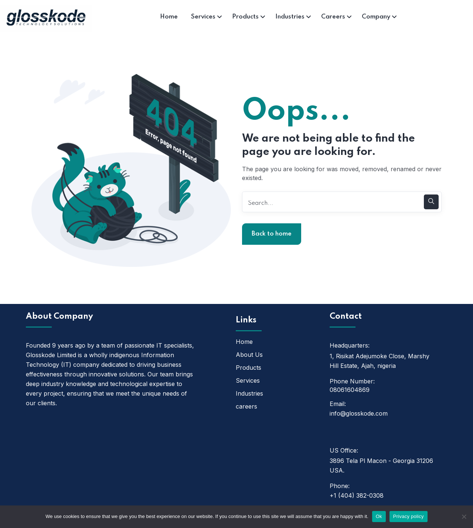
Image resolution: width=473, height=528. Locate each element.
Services (248, 380)
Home (244, 341)
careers (246, 406)
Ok (379, 516)
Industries (249, 393)
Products (248, 367)
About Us (249, 354)
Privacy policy (408, 516)
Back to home (272, 234)
